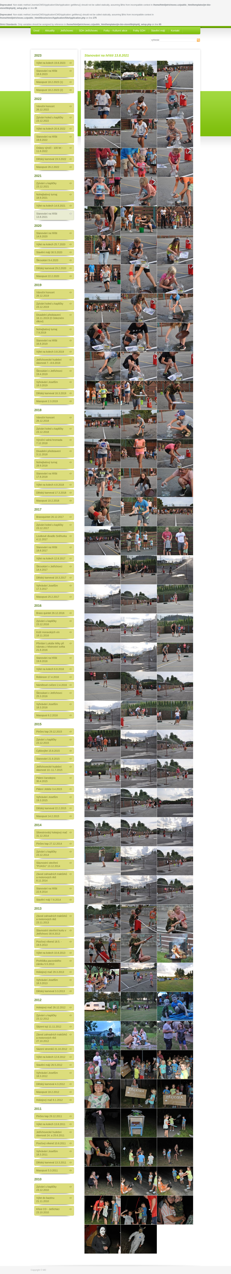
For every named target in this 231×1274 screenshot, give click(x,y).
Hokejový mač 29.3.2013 (50, 972)
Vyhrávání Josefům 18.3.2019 (47, 384)
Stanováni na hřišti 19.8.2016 (46, 659)
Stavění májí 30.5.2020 (49, 252)
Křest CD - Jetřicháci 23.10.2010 (47, 1211)
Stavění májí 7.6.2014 (48, 899)
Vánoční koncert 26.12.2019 (45, 294)
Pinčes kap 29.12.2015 (49, 731)
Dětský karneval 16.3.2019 (51, 393)
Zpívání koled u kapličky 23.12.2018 (49, 430)
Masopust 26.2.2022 (47, 167)
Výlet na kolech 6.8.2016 (50, 669)
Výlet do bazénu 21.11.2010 (45, 1199)
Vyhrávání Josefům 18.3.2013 (47, 981)
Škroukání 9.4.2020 (47, 260)
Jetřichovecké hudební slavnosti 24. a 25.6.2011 (50, 1134)
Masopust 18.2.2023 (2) (49, 90)
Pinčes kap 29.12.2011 (49, 1116)
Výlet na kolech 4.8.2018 (50, 484)
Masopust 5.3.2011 (47, 1170)
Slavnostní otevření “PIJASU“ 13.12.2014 (48, 864)
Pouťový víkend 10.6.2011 (51, 1143)
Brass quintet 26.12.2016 (50, 613)
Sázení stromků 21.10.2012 (51, 1049)
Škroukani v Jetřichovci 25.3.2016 (49, 694)
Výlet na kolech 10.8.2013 (50, 952)
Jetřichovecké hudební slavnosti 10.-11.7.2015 (49, 768)
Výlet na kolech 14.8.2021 (50, 205)
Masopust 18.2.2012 (47, 1092)
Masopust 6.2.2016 (47, 715)
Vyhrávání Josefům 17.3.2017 (47, 587)
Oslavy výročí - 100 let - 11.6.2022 (49, 149)
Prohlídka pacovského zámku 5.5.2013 (48, 962)
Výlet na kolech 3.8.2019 (50, 351)
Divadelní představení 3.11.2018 (48, 453)
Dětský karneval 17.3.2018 (51, 492)
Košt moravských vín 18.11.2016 (48, 634)
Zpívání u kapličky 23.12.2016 (46, 623)
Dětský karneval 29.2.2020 (51, 268)
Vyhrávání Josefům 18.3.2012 (47, 1074)
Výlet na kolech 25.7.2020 (50, 244)
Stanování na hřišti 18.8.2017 (46, 549)
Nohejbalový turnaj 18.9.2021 (46, 196)
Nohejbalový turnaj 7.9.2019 (46, 331)
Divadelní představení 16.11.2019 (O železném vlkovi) (50, 318)
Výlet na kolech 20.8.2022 (50, 128)
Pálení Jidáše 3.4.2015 (49, 789)
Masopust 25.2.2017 (47, 596)
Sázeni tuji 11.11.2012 (48, 1026)
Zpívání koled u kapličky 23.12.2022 (49, 119)
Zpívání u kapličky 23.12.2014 (46, 853)
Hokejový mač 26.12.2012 (51, 1007)
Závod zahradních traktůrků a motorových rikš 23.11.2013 (51, 919)
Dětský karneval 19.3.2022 (51, 159)
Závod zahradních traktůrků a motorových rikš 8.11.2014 (51, 877)
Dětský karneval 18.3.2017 (51, 577)
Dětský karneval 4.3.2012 (50, 1084)
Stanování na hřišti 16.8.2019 (46, 342)
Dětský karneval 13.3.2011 (51, 1162)
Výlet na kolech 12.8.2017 (50, 558)
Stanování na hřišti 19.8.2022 (46, 138)
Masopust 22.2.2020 (47, 276)
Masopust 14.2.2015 (47, 816)
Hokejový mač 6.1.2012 (49, 1100)
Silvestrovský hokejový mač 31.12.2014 (51, 834)
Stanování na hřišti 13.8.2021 (46, 215)
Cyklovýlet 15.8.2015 (48, 750)
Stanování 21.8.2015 (48, 758)
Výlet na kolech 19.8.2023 (50, 62)
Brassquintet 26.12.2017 (50, 516)
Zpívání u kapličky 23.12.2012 (46, 1017)
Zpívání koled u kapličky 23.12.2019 (49, 305)
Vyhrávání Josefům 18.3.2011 (47, 1153)
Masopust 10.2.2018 (47, 500)
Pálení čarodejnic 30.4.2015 (46, 779)
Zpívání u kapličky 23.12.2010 (46, 1188)
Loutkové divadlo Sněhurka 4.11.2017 (51, 538)
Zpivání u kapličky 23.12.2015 (46, 741)
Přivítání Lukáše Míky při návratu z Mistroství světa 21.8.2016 (50, 646)
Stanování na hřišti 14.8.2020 (46, 235)
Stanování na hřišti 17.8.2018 (46, 475)
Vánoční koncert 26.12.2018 (45, 419)
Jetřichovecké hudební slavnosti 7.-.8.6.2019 (49, 361)
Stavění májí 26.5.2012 (49, 1064)
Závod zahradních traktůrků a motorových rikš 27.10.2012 (51, 1037)
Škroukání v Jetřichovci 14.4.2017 (49, 568)
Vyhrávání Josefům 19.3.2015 (47, 799)
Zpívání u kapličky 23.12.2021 (46, 185)
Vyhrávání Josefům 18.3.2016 (47, 706)
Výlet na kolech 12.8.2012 (50, 1056)
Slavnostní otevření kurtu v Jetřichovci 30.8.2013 (51, 932)
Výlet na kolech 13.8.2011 (50, 1124)
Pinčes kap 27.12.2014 (49, 843)
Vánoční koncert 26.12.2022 (45, 108)
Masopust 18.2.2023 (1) (49, 82)
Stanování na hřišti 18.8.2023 (46, 72)
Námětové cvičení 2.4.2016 (51, 685)
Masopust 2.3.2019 (47, 401)
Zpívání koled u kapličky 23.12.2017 (49, 526)
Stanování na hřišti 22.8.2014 (46, 890)
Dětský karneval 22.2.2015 (51, 808)
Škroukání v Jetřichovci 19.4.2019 (49, 372)
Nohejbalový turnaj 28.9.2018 (46, 464)
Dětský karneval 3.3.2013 (50, 991)
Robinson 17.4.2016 (47, 677)
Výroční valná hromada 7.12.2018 (49, 441)
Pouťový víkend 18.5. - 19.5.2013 (49, 943)
